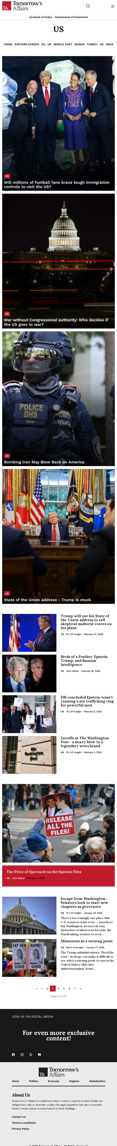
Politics (33, 1081)
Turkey (92, 44)
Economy (53, 1081)
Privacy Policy (20, 1128)
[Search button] (88, 6)
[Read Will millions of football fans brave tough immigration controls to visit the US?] (58, 123)
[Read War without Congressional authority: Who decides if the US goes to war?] (58, 261)
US (102, 44)
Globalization (97, 1081)
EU (43, 44)
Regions (74, 1081)
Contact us (18, 1116)
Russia (80, 44)
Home (15, 1081)
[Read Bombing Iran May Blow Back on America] (58, 398)
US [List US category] (6, 176)
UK (49, 44)
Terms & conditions (24, 1122)
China (8, 44)
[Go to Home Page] (22, 5)
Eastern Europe (26, 44)
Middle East (63, 44)
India (109, 44)
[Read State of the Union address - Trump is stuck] (58, 536)
